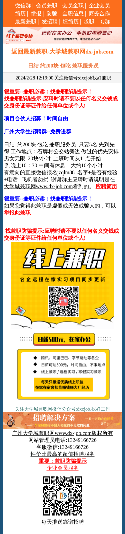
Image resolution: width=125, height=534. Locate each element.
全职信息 (73, 13)
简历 (20, 13)
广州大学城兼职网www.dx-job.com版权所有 (62, 433)
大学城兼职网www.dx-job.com (38, 186)
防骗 (52, 13)
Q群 (105, 21)
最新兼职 (25, 21)
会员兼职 (46, 5)
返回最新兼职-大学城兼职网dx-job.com (62, 51)
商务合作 (99, 13)
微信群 (23, 5)
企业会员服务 (63, 468)
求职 (89, 21)
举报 (36, 13)
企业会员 (99, 5)
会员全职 (73, 5)
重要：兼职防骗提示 (63, 461)
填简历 (71, 21)
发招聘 (50, 21)
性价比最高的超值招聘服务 (63, 454)
